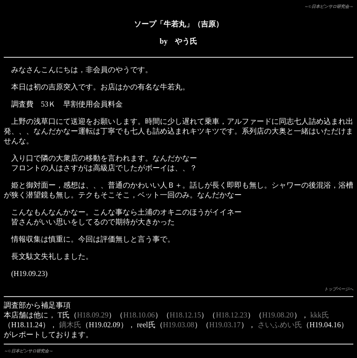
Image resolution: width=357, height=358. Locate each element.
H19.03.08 (179, 325)
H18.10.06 (139, 315)
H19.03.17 (225, 325)
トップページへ (338, 289)
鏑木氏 (70, 325)
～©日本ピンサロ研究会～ (328, 6)
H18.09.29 (93, 315)
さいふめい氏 (280, 325)
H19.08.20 (278, 315)
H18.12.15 (185, 315)
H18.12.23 (231, 315)
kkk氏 (320, 315)
